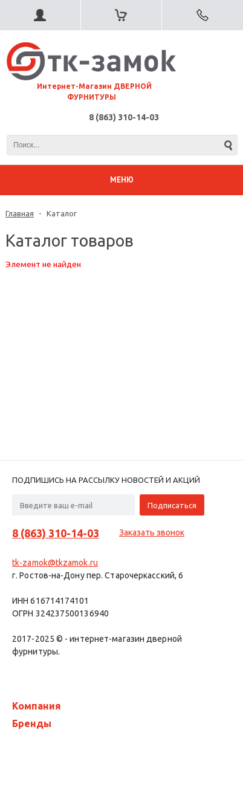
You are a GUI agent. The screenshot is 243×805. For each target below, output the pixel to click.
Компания (36, 705)
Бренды (31, 723)
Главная (19, 213)
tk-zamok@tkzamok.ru (55, 562)
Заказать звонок (151, 532)
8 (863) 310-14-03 (124, 117)
